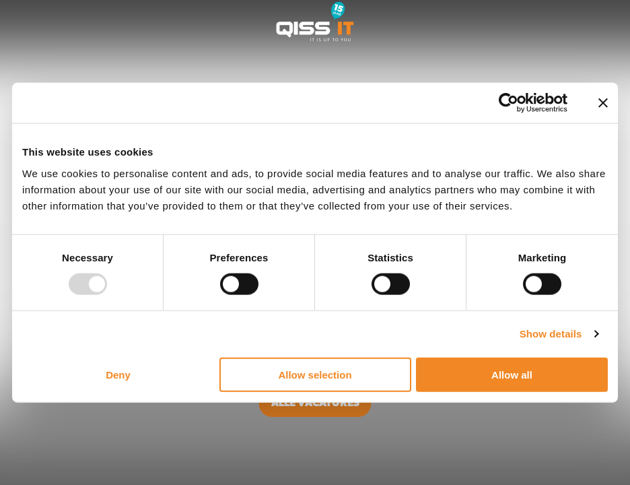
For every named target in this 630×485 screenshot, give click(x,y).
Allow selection (314, 374)
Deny (118, 374)
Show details (551, 334)
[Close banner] (603, 103)
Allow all (511, 374)
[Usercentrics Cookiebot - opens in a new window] (508, 103)
